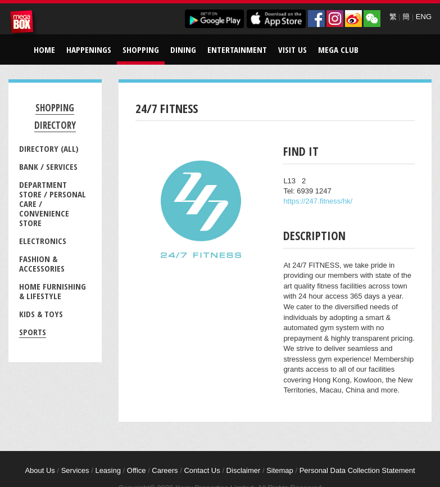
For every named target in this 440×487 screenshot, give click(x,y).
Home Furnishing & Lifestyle (52, 291)
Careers (165, 470)
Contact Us (202, 470)
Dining (183, 49)
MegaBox (24, 24)
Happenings (88, 49)
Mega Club (338, 49)
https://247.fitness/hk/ (317, 201)
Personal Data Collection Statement (357, 470)
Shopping (141, 49)
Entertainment (237, 49)
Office (136, 470)
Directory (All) (49, 148)
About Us (40, 470)
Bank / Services (48, 166)
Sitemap (279, 470)
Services (75, 470)
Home (44, 49)
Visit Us (292, 49)
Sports (32, 331)
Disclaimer (243, 470)
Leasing (108, 470)
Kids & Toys (41, 313)
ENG (424, 16)
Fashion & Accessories (42, 263)
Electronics (42, 240)
